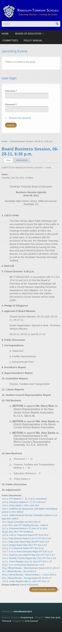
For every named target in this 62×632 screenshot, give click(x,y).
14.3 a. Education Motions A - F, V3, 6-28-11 (23, 502)
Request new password (20, 118)
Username (11, 91)
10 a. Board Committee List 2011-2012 (20, 522)
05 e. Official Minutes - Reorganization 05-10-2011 (26, 578)
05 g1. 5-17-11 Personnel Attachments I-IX (22, 565)
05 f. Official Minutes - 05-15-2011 (18, 571)
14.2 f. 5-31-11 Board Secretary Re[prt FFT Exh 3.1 (26, 551)
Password (11, 104)
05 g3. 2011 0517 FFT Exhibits (16, 531)
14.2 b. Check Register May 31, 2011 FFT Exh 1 (25, 581)
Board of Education (28, 33)
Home (5, 33)
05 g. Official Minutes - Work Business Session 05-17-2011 (30, 568)
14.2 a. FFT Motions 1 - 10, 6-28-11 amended (23, 499)
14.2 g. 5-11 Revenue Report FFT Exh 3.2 (22, 548)
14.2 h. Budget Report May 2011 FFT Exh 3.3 (23, 545)
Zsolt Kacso (30, 621)
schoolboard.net (21, 611)
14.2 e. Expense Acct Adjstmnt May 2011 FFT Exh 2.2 (27, 555)
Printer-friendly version (43, 589)
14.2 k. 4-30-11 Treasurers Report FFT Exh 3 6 (24, 535)
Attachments (21, 160)
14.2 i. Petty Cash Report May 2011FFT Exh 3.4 (24, 541)
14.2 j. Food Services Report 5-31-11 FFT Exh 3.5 (25, 538)
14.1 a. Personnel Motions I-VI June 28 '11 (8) (23, 528)
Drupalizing (26, 617)
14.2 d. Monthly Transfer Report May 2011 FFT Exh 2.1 (28, 558)
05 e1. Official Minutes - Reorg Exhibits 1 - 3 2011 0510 (28, 574)
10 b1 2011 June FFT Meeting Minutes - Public (24, 525)
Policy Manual (33, 40)
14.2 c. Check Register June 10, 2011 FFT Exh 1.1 (26, 561)
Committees (10, 40)
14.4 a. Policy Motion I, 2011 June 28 (19, 505)
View (9, 160)
